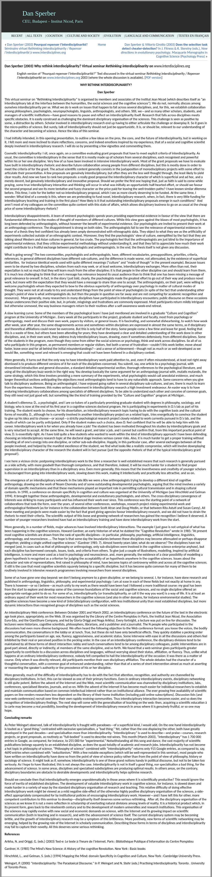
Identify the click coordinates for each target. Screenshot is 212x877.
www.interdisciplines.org (49, 52)
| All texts (34, 35)
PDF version (153, 78)
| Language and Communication (149, 35)
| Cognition (54, 35)
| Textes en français (193, 35)
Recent (17, 35)
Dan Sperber (39, 13)
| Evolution (112, 35)
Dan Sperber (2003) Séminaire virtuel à (46, 48)
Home (102, 44)
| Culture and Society (83, 35)
